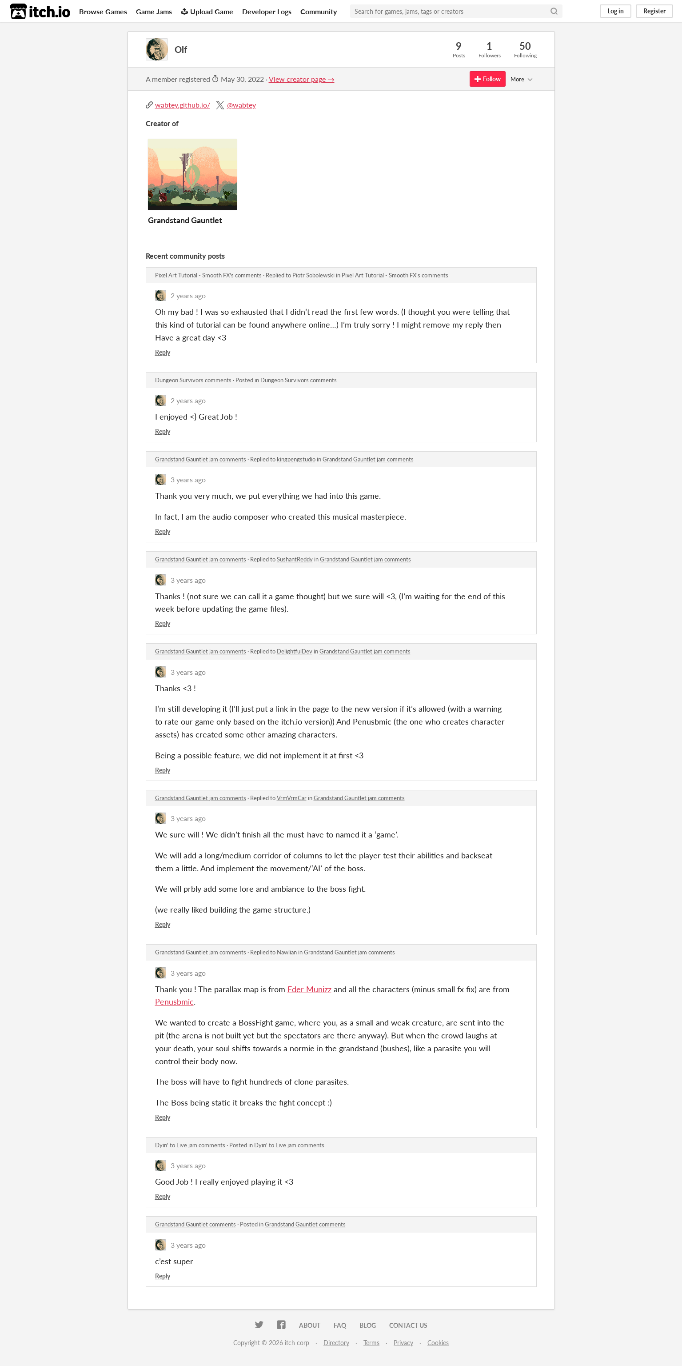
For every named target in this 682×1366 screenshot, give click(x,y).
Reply (162, 352)
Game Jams (154, 11)
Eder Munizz (309, 989)
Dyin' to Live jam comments (190, 1145)
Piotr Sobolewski (313, 275)
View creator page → (302, 79)
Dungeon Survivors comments (193, 380)
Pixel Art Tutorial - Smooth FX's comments (208, 275)
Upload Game (207, 11)
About (309, 1325)
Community (318, 11)
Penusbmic (174, 1001)
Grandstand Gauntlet (185, 220)
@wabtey (241, 104)
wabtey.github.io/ (182, 104)
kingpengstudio (296, 459)
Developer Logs (266, 11)
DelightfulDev (294, 651)
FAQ (340, 1325)
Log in (615, 11)
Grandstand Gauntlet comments (195, 1224)
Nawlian (287, 952)
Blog (367, 1325)
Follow (488, 79)
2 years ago (188, 295)
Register (654, 11)
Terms (371, 1342)
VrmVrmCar (292, 797)
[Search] (554, 11)
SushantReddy (295, 559)
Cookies (438, 1342)
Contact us (408, 1325)
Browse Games (103, 11)
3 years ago (188, 479)
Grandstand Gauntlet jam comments (200, 459)
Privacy (403, 1342)
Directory (336, 1342)
